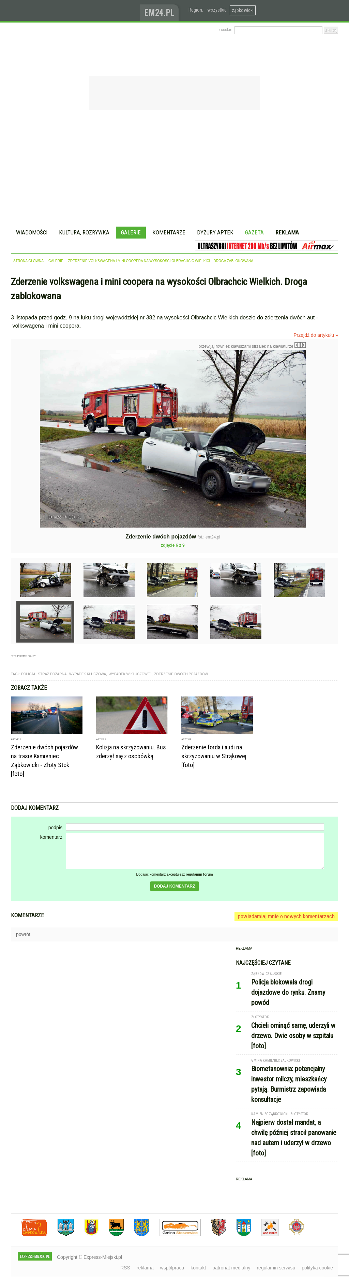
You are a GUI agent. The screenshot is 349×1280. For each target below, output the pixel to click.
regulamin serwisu (276, 1267)
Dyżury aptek (215, 232)
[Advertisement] (174, 169)
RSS (125, 1267)
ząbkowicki (243, 10)
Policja (28, 674)
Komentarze (168, 232)
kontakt (198, 1267)
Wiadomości (31, 232)
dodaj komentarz (174, 886)
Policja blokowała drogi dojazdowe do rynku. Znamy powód (288, 992)
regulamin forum (199, 874)
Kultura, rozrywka (84, 232)
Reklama (287, 232)
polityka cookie (317, 1267)
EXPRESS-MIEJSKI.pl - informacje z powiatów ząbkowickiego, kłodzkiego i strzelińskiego (75, 10)
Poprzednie (25, 415)
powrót (23, 934)
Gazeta (254, 232)
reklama (145, 1267)
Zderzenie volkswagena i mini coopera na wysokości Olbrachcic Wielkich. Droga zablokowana (161, 261)
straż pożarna (52, 674)
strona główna (28, 261)
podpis (55, 827)
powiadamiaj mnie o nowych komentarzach (286, 916)
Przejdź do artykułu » (315, 335)
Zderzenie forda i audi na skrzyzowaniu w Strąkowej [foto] (213, 756)
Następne (320, 398)
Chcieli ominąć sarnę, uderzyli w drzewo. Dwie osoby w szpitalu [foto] (293, 1035)
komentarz (51, 837)
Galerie (131, 232)
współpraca (172, 1267)
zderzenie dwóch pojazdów (181, 674)
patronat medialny (231, 1267)
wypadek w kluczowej (130, 674)
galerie (55, 261)
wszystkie (217, 10)
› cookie (225, 29)
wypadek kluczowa (87, 674)
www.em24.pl (161, 10)
